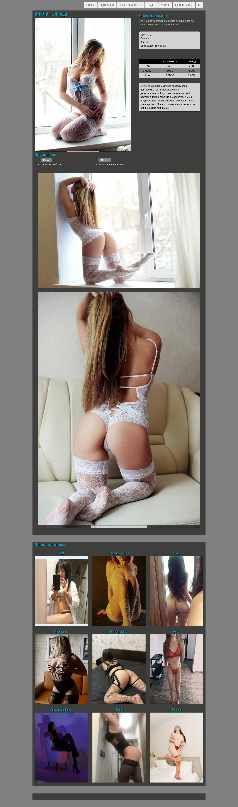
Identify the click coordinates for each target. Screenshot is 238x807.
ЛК (199, 5)
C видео (151, 5)
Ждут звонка (107, 5)
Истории (165, 5)
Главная (90, 5)
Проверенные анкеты (130, 5)
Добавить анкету (183, 5)
